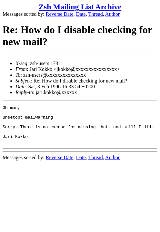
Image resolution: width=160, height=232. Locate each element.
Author (112, 14)
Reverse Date (60, 14)
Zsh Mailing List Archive (80, 7)
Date (81, 14)
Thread (95, 14)
